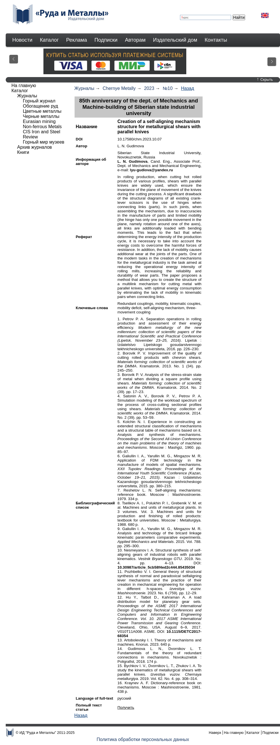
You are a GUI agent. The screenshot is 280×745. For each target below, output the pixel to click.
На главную (23, 85)
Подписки (106, 40)
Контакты (216, 40)
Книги (23, 152)
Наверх (215, 732)
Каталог (49, 40)
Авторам (135, 40)
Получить (125, 707)
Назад (187, 88)
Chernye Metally (119, 88)
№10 (168, 88)
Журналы (84, 88)
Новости (22, 40)
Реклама (76, 40)
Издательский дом (175, 40)
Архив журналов (34, 147)
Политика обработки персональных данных (143, 739)
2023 (149, 88)
